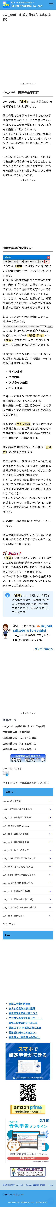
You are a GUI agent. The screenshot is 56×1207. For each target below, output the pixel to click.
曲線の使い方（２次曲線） (17, 732)
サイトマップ (9, 924)
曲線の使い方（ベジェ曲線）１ (19, 743)
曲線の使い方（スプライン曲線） (21, 737)
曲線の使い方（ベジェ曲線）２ (19, 749)
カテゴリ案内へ (43, 649)
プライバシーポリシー (13, 1194)
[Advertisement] (28, 53)
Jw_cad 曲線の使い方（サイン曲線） (24, 726)
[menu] (51, 5)
